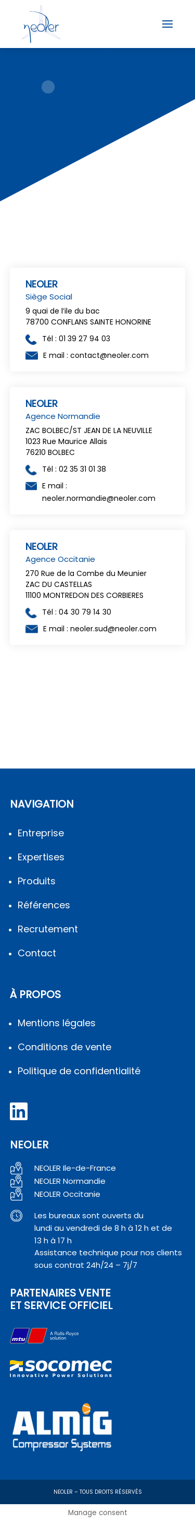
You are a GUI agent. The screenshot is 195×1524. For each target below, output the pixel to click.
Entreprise (41, 832)
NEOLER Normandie (70, 1180)
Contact (37, 952)
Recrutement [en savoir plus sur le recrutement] (48, 928)
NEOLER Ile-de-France (75, 1167)
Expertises (41, 856)
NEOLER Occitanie (67, 1194)
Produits (37, 880)
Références (44, 904)
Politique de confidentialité (79, 1070)
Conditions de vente (64, 1046)
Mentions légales (57, 1022)
